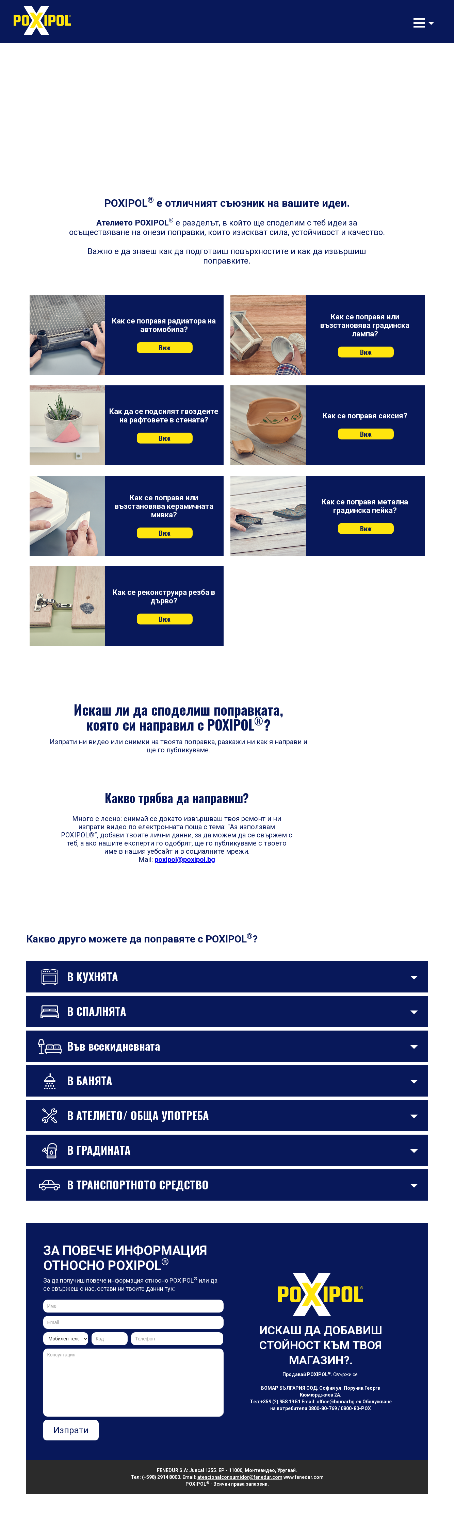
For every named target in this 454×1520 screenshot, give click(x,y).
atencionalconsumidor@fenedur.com (239, 1477)
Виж (165, 347)
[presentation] (172, 1433)
